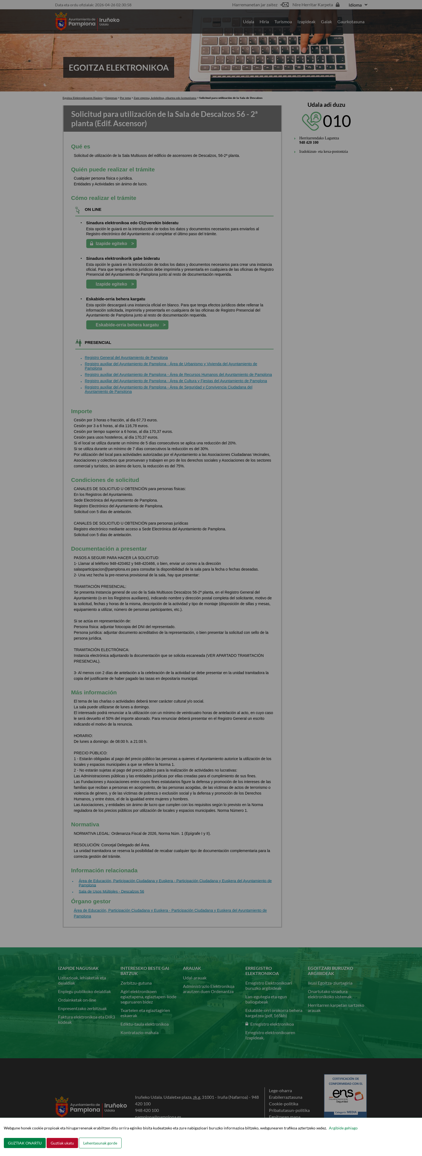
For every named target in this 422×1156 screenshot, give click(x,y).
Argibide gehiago (343, 1128)
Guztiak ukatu (62, 1143)
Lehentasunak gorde (100, 1143)
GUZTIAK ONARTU (25, 1143)
